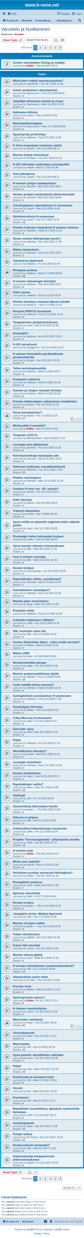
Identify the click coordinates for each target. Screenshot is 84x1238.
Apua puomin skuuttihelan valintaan (38, 1055)
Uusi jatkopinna (24, 174)
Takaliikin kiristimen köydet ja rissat (38, 101)
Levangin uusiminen (27, 762)
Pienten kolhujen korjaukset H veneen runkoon (46, 227)
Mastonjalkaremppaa (27, 123)
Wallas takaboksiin (26, 249)
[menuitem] (11, 13)
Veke (29, 656)
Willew (30, 989)
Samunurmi (33, 93)
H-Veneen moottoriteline (30, 1008)
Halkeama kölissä (25, 112)
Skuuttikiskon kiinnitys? (30, 751)
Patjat (17, 740)
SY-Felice (32, 1137)
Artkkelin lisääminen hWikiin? (34, 620)
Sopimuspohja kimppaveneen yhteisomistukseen (33, 1158)
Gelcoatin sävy (23, 729)
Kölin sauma (21, 292)
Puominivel (20, 1097)
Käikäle (31, 676)
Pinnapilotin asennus (28, 882)
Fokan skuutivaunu (26, 934)
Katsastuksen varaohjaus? (31, 590)
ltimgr (30, 604)
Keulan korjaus (23, 568)
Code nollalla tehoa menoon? (33, 684)
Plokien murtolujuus (27, 477)
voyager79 (32, 347)
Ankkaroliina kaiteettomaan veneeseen (40, 828)
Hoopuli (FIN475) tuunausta (32, 311)
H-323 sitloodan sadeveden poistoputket (41, 164)
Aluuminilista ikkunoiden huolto (35, 806)
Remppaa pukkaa (25, 270)
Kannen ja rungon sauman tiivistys (37, 390)
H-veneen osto (23, 850)
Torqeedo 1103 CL (25, 435)
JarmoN (31, 186)
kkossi (30, 404)
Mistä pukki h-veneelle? (29, 425)
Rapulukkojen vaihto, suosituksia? (37, 579)
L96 (29, 916)
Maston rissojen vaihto (29, 923)
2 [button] (40, 48)
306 (29, 548)
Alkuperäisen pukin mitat (30, 977)
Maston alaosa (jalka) (28, 954)
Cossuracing (33, 571)
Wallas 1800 (21, 653)
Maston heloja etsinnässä (31, 155)
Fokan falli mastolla (26, 945)
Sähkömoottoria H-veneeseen (33, 216)
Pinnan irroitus (23, 902)
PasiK (30, 875)
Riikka (30, 645)
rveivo (30, 115)
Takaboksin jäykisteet (28, 260)
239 (29, 798)
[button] (60, 47)
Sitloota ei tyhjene (25, 817)
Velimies (31, 137)
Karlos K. (32, 304)
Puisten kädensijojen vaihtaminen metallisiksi (45, 401)
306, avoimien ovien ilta (29, 631)
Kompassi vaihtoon (26, 379)
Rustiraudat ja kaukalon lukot (33, 1077)
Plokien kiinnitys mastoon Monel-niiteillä (41, 301)
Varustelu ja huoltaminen (25, 29)
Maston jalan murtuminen (31, 601)
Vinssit (17, 1088)
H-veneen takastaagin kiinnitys (34, 281)
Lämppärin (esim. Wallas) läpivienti (37, 913)
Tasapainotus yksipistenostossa (35, 322)
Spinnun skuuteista (26, 893)
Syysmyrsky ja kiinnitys (29, 134)
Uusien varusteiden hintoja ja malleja (39, 62)
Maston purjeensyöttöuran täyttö (36, 673)
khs (28, 1091)
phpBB (30, 1229)
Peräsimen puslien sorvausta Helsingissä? (43, 872)
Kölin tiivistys (22, 499)
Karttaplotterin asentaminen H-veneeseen (42, 696)
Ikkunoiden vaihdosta (28, 1019)
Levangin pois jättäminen (30, 444)
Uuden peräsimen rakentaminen (35, 90)
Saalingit (19, 795)
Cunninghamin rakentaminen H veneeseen (42, 205)
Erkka (30, 65)
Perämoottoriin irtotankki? (31, 1145)
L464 (29, 623)
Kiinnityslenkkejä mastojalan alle (36, 455)
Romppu (31, 158)
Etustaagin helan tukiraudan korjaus (38, 536)
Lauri (29, 325)
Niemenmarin (34, 438)
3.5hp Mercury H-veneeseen (32, 718)
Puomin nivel (22, 986)
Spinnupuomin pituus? (29, 997)
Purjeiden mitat (23, 610)
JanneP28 (32, 83)
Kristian (19, 34)
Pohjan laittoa (22, 1134)
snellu (30, 539)
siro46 (30, 491)
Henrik (30, 864)
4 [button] (50, 48)
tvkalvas (31, 263)
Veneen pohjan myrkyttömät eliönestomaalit (44, 194)
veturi (30, 721)
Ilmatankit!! (20, 333)
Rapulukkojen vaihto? (28, 784)
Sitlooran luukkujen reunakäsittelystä (39, 466)
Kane (29, 1022)
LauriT (30, 219)
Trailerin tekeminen (26, 511)
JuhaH (30, 148)
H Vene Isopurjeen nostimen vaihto (37, 145)
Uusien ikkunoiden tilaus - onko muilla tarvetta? (46, 642)
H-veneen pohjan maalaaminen (34, 183)
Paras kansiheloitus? (27, 412)
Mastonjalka (21, 1044)
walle (29, 665)
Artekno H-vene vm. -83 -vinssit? (35, 488)
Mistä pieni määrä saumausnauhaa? (38, 80)
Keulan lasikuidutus (27, 773)
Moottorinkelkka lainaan (29, 662)
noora (30, 948)
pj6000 (30, 937)
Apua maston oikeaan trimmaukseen (38, 545)
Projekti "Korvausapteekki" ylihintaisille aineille (46, 839)
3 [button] (45, 48)
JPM (29, 732)
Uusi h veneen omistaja (29, 557)
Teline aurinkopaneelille (29, 368)
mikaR (30, 167)
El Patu (30, 980)
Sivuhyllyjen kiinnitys (28, 707)
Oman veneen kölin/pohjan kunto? (37, 238)
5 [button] (55, 48)
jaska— (31, 809)
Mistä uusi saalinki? (27, 861)
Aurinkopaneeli (23, 1123)
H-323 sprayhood (25, 344)
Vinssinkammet (23, 1033)
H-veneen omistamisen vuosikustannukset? (43, 966)
